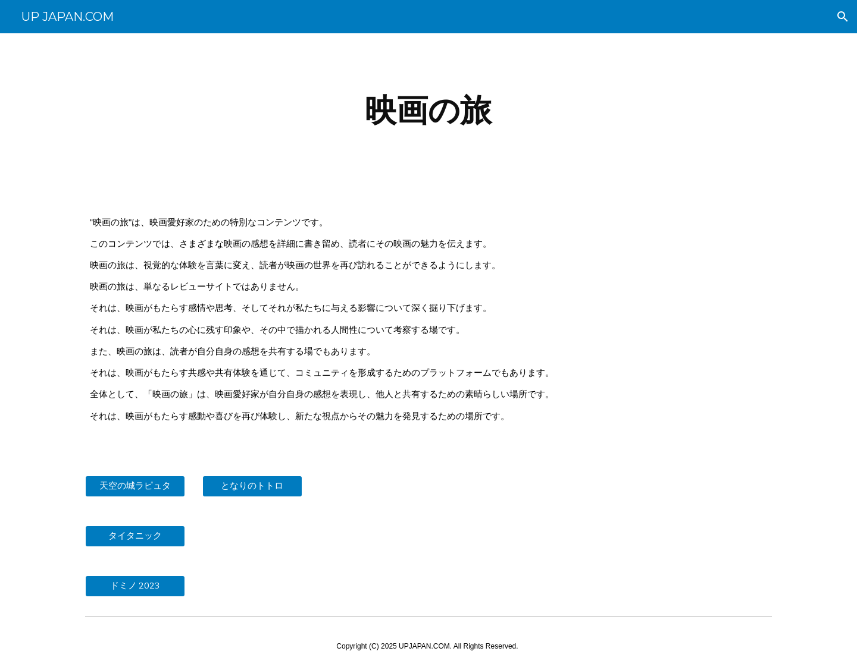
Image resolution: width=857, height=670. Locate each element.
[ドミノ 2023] (135, 586)
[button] (842, 16)
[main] (428, 110)
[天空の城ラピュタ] (135, 486)
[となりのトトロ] (252, 486)
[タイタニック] (135, 536)
